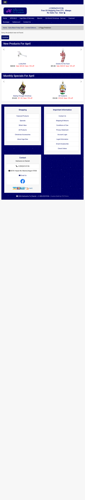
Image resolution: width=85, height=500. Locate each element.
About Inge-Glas (22, 139)
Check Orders (62, 148)
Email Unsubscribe (62, 144)
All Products (23, 130)
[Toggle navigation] (5, 2)
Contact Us (27, 22)
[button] (9, 58)
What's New (23, 125)
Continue (5, 37)
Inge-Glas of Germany (27, 18)
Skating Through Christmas (22, 96)
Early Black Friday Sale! (16, 28)
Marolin (39, 18)
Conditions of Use (62, 125)
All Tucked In (63, 96)
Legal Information (62, 139)
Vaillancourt (16, 22)
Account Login (62, 134)
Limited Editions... (31, 28)
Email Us (23, 175)
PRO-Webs (65, 196)
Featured (71, 18)
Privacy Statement (62, 130)
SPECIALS (13, 18)
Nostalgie (6, 22)
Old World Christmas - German (55, 18)
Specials (23, 121)
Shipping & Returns (62, 121)
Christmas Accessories (22, 134)
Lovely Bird (22, 64)
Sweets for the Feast (63, 64)
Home (5, 18)
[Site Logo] (15, 11)
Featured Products (22, 116)
